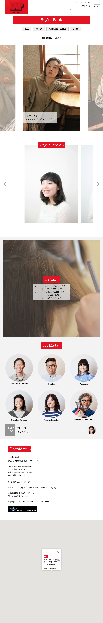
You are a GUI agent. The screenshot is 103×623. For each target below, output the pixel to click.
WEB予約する (85, 6)
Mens (75, 29)
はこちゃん (22, 432)
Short (38, 29)
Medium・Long (57, 29)
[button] (18, 88)
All (27, 29)
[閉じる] (58, 552)
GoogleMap (50, 569)
